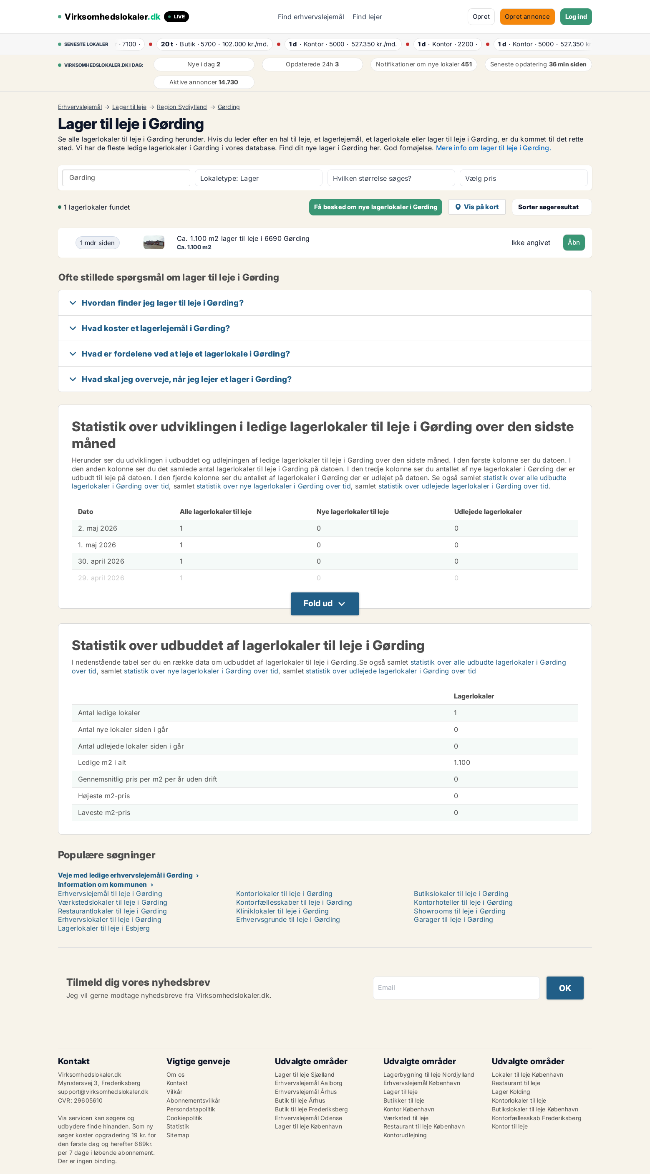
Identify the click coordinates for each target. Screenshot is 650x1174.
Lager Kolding (511, 1091)
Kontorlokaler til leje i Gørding (284, 893)
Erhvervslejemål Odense (308, 1117)
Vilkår (174, 1091)
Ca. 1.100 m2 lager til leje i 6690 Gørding (243, 238)
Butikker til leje (403, 1100)
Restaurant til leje (516, 1082)
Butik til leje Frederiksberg (311, 1109)
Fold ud (318, 603)
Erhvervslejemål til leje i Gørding (110, 893)
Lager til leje (129, 107)
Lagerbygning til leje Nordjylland (429, 1074)
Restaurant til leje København (424, 1126)
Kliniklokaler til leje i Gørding (282, 911)
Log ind (576, 16)
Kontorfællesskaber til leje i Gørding (294, 902)
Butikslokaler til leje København (535, 1109)
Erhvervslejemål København (421, 1082)
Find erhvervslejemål (311, 17)
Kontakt (177, 1082)
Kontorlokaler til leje (519, 1100)
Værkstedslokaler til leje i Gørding (112, 902)
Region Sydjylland (182, 107)
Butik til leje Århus (300, 1100)
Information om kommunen (102, 884)
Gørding (229, 107)
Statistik (177, 1126)
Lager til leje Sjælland (305, 1074)
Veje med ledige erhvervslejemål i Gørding (125, 875)
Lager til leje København (308, 1126)
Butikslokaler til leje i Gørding (461, 893)
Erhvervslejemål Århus (306, 1091)
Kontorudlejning (405, 1135)
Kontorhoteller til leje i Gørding (463, 902)
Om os (175, 1074)
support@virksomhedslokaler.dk (103, 1091)
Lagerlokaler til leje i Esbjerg (104, 928)
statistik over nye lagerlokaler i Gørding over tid (274, 486)
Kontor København (408, 1109)
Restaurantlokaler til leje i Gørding (112, 911)
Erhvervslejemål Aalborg (309, 1082)
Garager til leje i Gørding (453, 919)
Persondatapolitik (190, 1109)
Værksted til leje (405, 1117)
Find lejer (367, 17)
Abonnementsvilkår (193, 1100)
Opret (481, 16)
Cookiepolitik (184, 1117)
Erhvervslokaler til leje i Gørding (109, 919)
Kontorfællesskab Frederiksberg (537, 1117)
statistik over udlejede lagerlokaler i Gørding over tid (463, 486)
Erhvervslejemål (80, 107)
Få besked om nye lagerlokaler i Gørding (375, 207)
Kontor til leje (510, 1126)
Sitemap (177, 1135)
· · (125, 44)
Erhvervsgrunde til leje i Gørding (288, 919)
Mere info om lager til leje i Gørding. (494, 148)
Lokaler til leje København (527, 1074)
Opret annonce (527, 16)
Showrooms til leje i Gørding (460, 911)
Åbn (574, 242)
